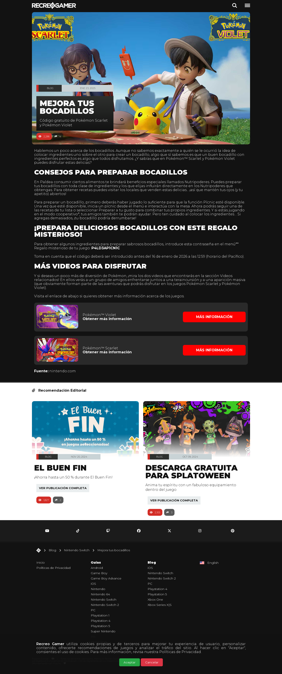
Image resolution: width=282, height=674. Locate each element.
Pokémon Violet (230, 158)
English (213, 566)
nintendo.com (65, 374)
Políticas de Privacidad (180, 652)
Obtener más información (108, 322)
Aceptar (129, 662)
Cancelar (151, 662)
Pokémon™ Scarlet (194, 158)
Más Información (213, 320)
